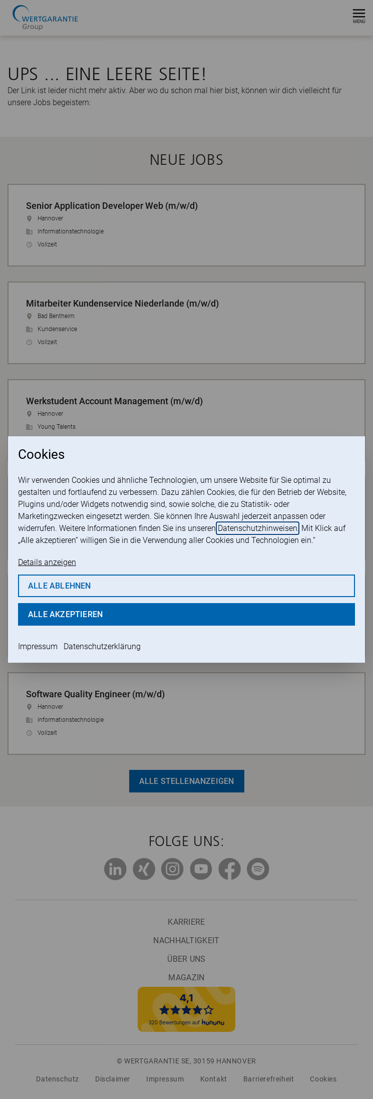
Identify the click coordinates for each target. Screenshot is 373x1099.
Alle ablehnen (59, 586)
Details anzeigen (47, 562)
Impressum (38, 646)
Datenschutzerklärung (102, 646)
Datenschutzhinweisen (257, 528)
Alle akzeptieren (65, 614)
